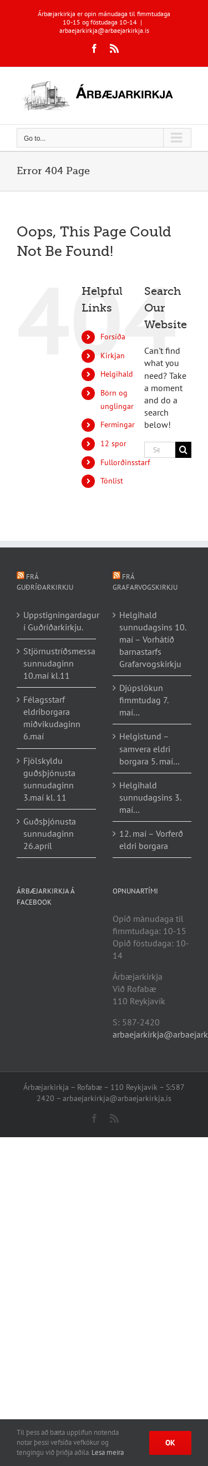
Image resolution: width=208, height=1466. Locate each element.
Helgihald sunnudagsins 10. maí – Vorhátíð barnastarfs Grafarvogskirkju (152, 639)
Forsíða (112, 337)
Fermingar (117, 424)
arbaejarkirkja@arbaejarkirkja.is (104, 30)
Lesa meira (108, 1452)
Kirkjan (112, 356)
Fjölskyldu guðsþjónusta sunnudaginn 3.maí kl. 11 (49, 779)
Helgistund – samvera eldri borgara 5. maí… (149, 748)
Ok (170, 1443)
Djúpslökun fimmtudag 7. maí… (143, 700)
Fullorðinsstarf (125, 462)
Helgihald (116, 374)
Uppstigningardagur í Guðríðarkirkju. (56, 621)
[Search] (183, 450)
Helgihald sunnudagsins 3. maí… (150, 797)
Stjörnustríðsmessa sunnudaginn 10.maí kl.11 (56, 663)
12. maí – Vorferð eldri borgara (151, 839)
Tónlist (111, 481)
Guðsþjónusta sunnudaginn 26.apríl (49, 833)
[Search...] (159, 450)
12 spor (113, 443)
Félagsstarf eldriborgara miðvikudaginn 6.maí (51, 718)
